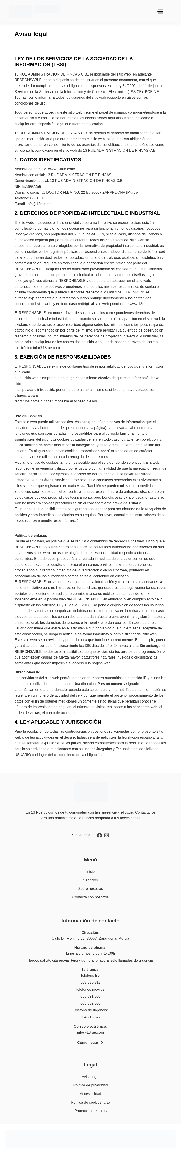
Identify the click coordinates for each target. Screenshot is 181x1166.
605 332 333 (90, 1003)
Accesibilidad (90, 1094)
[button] (160, 11)
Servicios (90, 880)
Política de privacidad (90, 1085)
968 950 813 (90, 982)
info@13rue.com (90, 1032)
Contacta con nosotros (90, 897)
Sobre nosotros (90, 888)
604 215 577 (90, 1017)
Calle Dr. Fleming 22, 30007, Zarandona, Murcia (90, 938)
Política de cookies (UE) (90, 1102)
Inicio (90, 871)
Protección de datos (90, 1111)
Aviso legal (90, 1077)
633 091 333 (90, 996)
